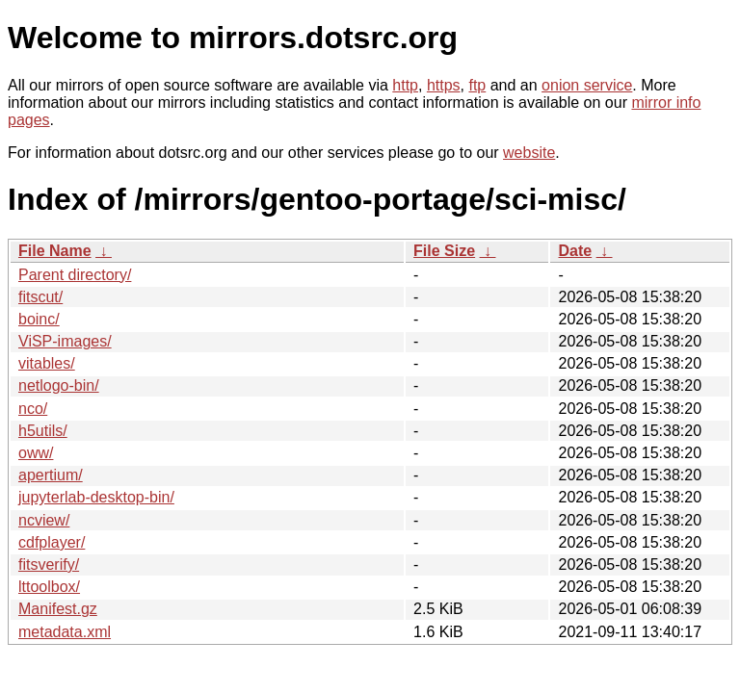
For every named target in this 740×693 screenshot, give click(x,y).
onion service (587, 85)
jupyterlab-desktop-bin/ (96, 497)
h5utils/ (42, 431)
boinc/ (39, 319)
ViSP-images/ (65, 341)
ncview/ (43, 520)
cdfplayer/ (51, 542)
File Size (444, 251)
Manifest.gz (57, 609)
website (529, 152)
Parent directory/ (74, 275)
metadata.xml (64, 632)
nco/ (32, 408)
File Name (55, 251)
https (444, 85)
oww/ (35, 453)
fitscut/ (40, 297)
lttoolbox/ (49, 586)
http (405, 85)
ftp (477, 85)
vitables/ (46, 363)
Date (575, 251)
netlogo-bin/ (58, 385)
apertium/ (50, 475)
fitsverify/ (48, 564)
